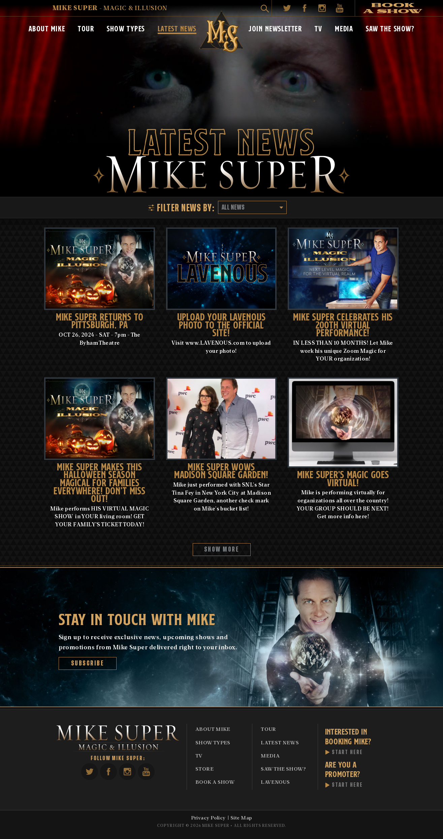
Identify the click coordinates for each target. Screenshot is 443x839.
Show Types (126, 28)
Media (344, 28)
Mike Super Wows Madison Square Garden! (221, 470)
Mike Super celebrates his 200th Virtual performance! (343, 324)
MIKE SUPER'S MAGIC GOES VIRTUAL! (343, 477)
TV (318, 28)
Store (204, 768)
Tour (86, 28)
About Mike (47, 28)
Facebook (304, 8)
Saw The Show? (390, 28)
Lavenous (275, 781)
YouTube (339, 8)
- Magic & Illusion (110, 7)
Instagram (322, 8)
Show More (221, 549)
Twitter (287, 8)
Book (393, 8)
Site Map (241, 817)
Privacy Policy (208, 817)
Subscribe (87, 663)
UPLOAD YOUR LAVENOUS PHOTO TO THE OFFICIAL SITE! (221, 324)
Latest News (177, 28)
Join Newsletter (275, 28)
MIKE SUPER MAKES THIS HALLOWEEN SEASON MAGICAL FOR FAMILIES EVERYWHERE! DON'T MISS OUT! (100, 482)
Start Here (347, 752)
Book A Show (214, 781)
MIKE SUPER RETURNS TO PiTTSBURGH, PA (100, 320)
